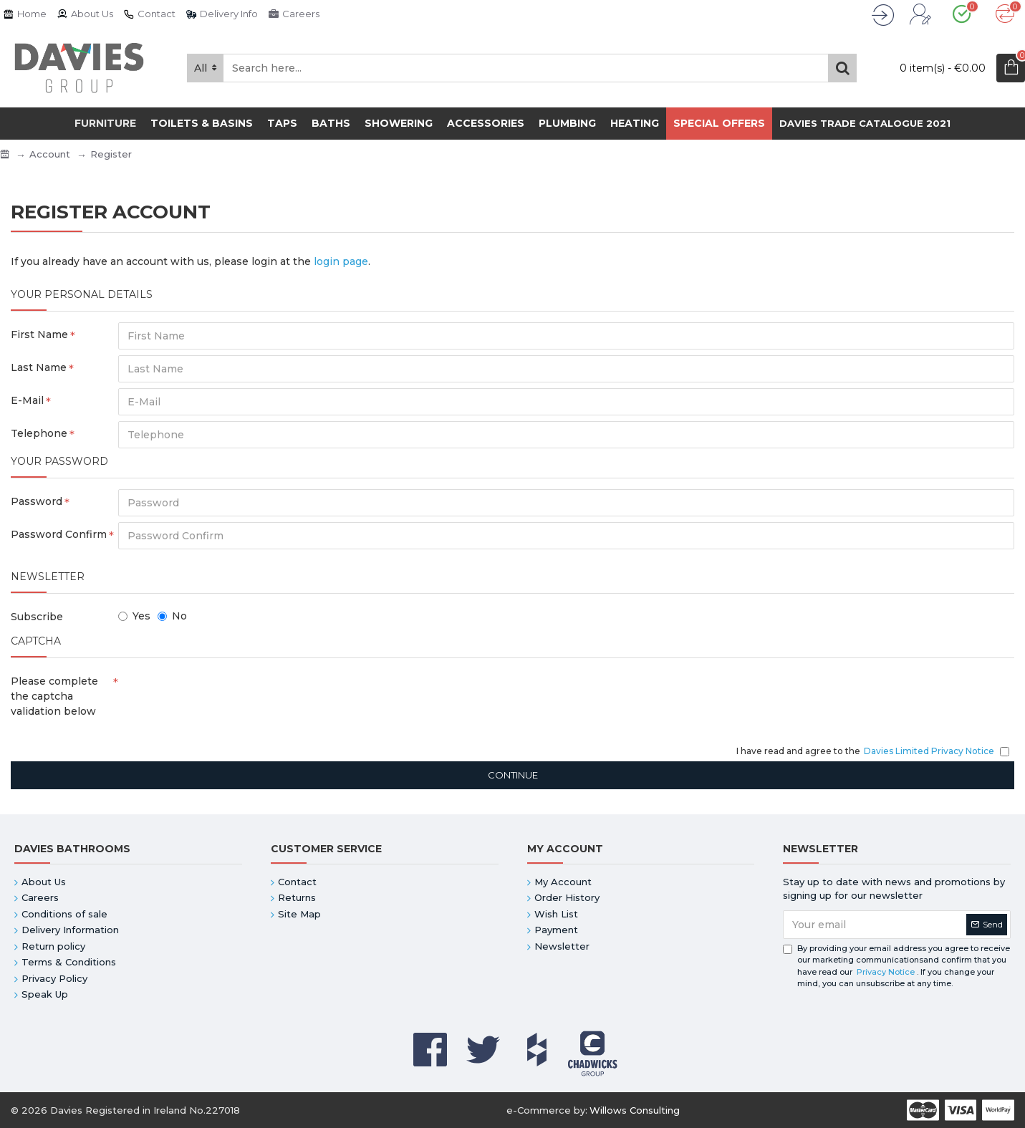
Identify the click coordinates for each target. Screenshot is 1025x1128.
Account (49, 154)
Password (36, 501)
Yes (134, 615)
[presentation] (218, 694)
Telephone (39, 433)
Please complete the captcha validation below (54, 696)
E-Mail (27, 400)
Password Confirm (59, 534)
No (172, 615)
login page (341, 261)
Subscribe (37, 616)
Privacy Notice (886, 972)
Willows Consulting (635, 1110)
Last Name (39, 367)
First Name (39, 334)
